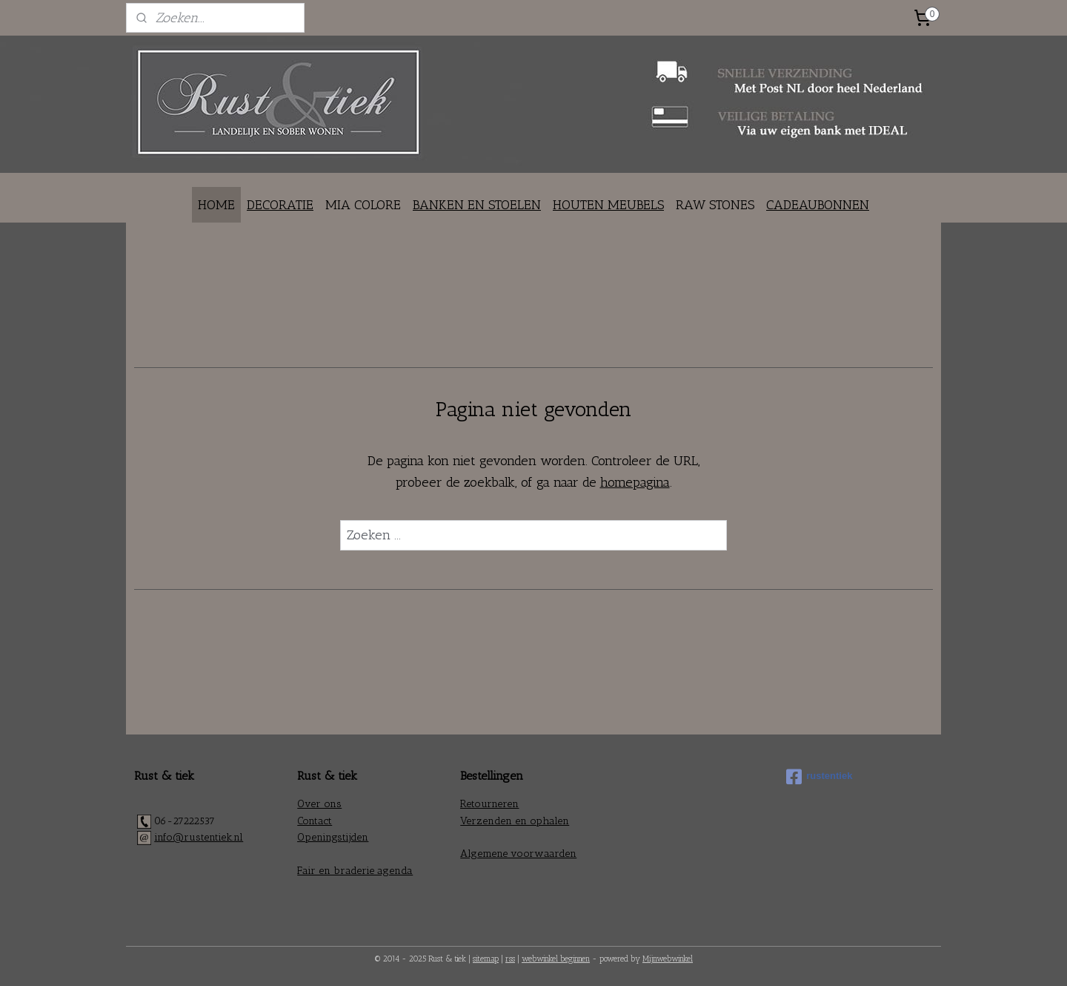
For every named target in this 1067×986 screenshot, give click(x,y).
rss (510, 959)
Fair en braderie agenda (355, 870)
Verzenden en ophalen (514, 821)
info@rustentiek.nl (198, 837)
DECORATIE (280, 205)
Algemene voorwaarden (518, 853)
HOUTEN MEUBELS (608, 205)
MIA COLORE (363, 205)
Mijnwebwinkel (667, 959)
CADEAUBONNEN (817, 205)
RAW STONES (715, 205)
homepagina (635, 482)
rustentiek (819, 777)
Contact (314, 821)
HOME (216, 205)
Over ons (319, 804)
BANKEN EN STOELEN (477, 205)
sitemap (486, 959)
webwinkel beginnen (556, 959)
